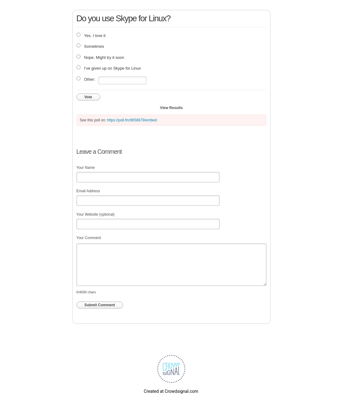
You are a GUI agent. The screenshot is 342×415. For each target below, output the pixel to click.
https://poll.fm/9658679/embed (132, 120)
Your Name (85, 167)
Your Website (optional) (95, 214)
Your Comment (88, 238)
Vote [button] (88, 97)
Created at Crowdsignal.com (171, 391)
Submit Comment (99, 305)
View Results (171, 108)
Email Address (88, 191)
